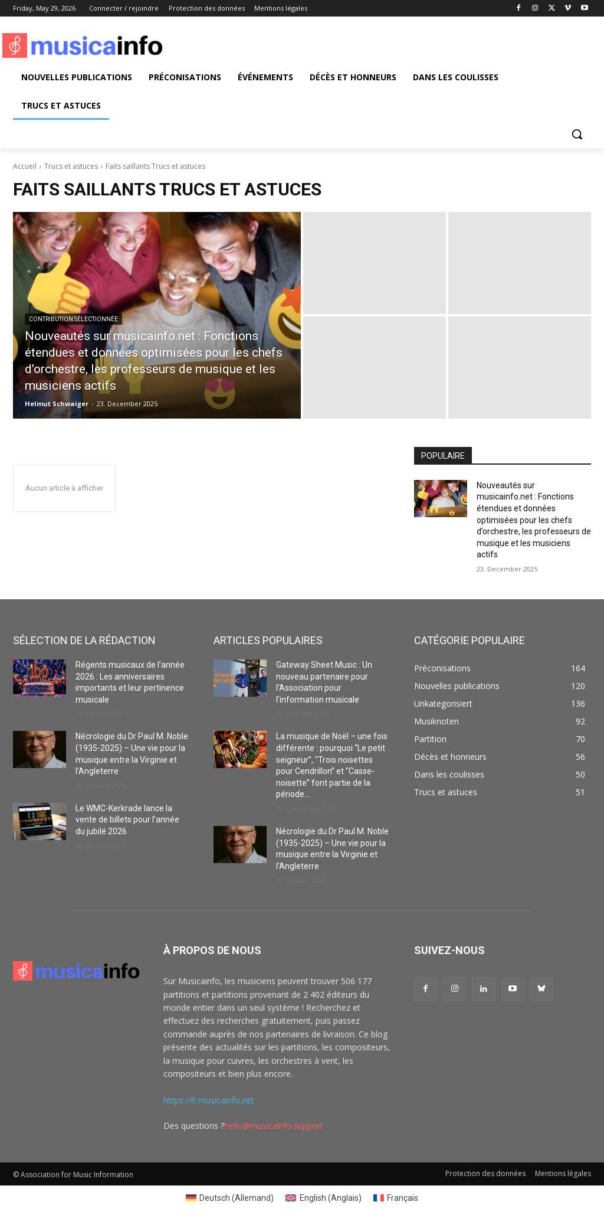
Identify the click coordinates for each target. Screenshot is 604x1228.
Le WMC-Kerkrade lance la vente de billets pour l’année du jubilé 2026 (127, 820)
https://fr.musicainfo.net (208, 1100)
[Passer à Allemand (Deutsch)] (230, 1198)
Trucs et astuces (71, 166)
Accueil (25, 166)
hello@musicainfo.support (273, 1125)
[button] (577, 134)
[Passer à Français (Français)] (396, 1198)
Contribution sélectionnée (73, 319)
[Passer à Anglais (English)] (323, 1198)
